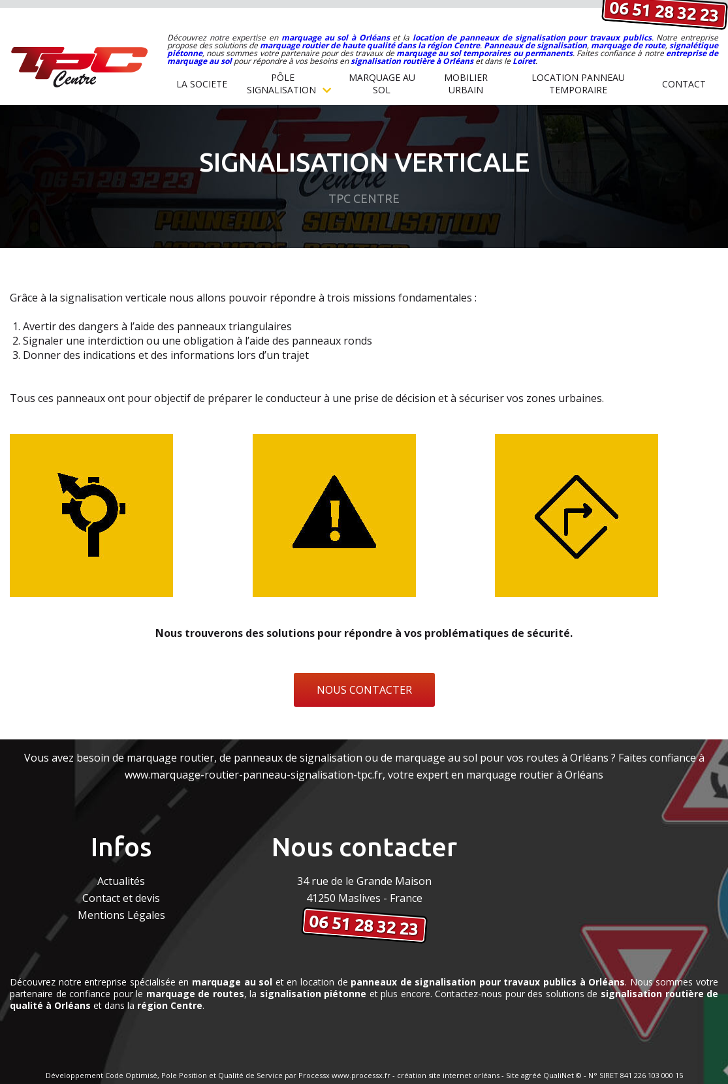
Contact (684, 84)
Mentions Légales (121, 915)
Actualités (121, 881)
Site (512, 1075)
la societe (201, 84)
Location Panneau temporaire (578, 83)
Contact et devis (121, 898)
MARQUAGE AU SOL (382, 83)
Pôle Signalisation (288, 83)
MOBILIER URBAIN (466, 83)
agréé (531, 1075)
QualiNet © (562, 1075)
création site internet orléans (448, 1075)
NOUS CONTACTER (364, 690)
